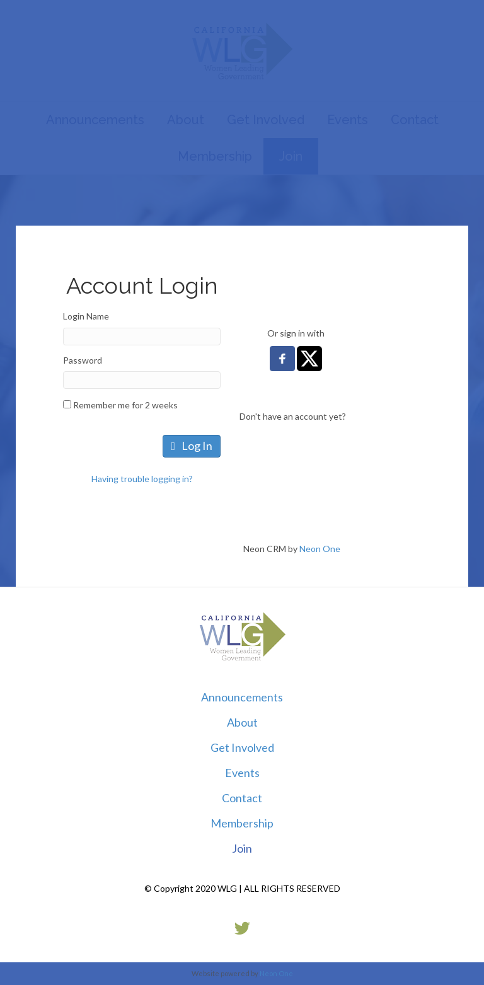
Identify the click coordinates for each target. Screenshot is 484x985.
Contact (242, 798)
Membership (242, 823)
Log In (191, 445)
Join (242, 848)
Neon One (319, 548)
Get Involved (242, 747)
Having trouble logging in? (142, 478)
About (242, 722)
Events (242, 773)
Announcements (242, 697)
